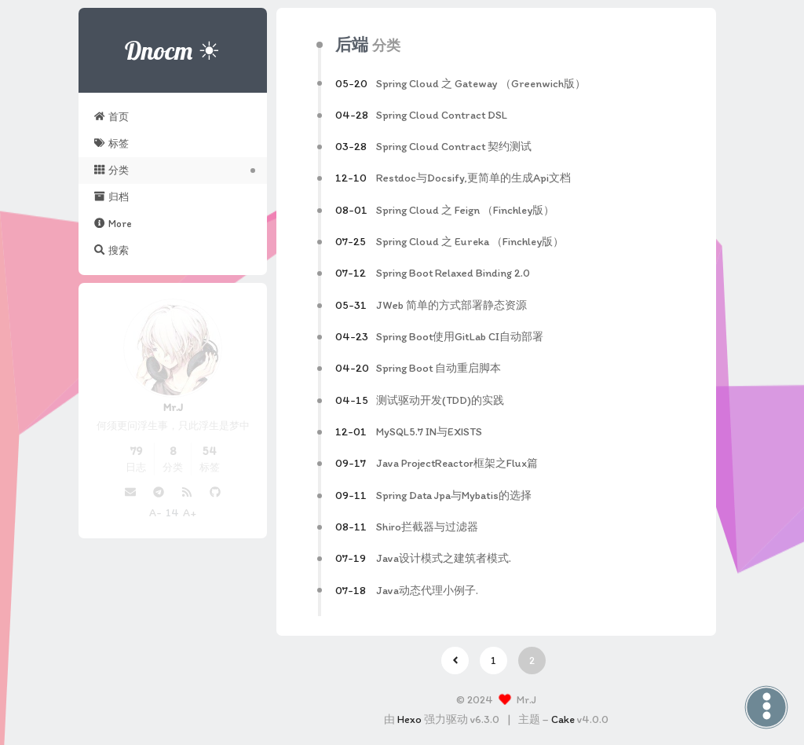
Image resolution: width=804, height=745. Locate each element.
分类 (111, 169)
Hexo (409, 719)
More (113, 223)
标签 (111, 143)
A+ (189, 512)
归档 (111, 196)
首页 (111, 116)
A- (155, 512)
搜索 (111, 250)
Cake (563, 719)
